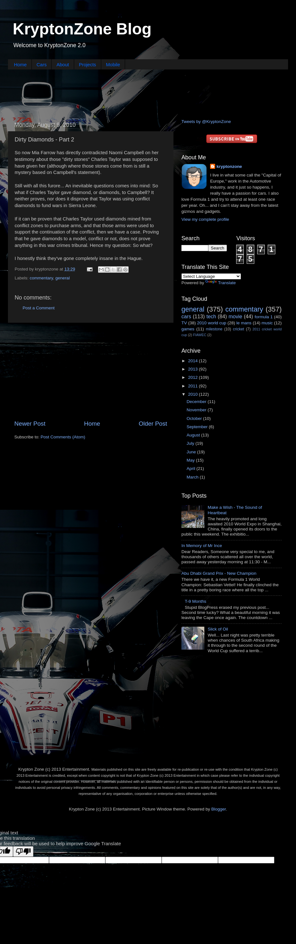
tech (211, 316)
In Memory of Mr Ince (201, 545)
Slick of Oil (218, 629)
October (195, 418)
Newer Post (30, 423)
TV (184, 323)
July (191, 443)
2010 (193, 394)
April (191, 468)
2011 (193, 386)
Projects (87, 64)
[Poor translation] (23, 851)
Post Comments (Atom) (63, 437)
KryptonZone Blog (82, 29)
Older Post (153, 423)
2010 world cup (211, 323)
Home (20, 64)
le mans (243, 323)
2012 (193, 377)
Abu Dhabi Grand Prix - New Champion (219, 573)
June (192, 452)
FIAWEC (200, 335)
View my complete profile (205, 219)
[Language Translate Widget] (211, 276)
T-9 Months (195, 601)
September (198, 426)
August (194, 435)
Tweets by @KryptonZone (206, 121)
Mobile (113, 64)
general (62, 278)
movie (235, 316)
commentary (41, 278)
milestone (214, 329)
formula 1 (264, 316)
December (197, 401)
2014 (193, 360)
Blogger (218, 809)
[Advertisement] (148, 93)
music (267, 323)
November (197, 409)
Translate (220, 282)
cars (186, 316)
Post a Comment (39, 308)
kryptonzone (229, 166)
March (193, 477)
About (62, 64)
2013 (193, 369)
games (187, 329)
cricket (238, 329)
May (191, 460)
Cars (42, 64)
